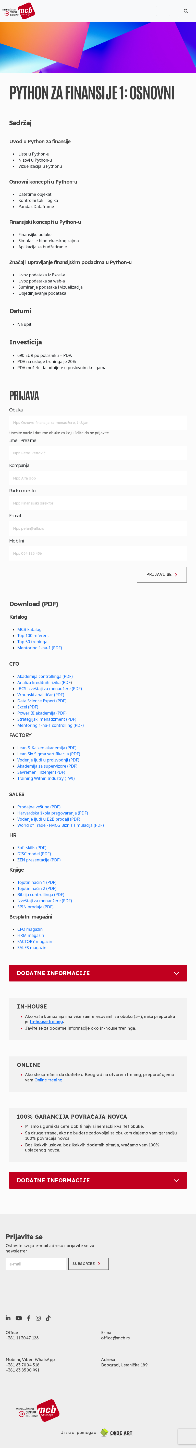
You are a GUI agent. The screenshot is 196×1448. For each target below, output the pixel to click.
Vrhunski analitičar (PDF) (40, 694)
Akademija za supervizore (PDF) (47, 766)
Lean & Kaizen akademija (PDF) (46, 748)
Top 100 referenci (34, 635)
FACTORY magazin (34, 941)
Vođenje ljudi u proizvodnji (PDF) (48, 760)
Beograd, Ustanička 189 (124, 1364)
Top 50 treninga (32, 641)
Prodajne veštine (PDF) (38, 807)
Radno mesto (22, 491)
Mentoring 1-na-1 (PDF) (39, 648)
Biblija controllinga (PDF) (40, 894)
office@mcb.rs (115, 1337)
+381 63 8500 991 (23, 1370)
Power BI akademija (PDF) (42, 713)
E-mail (15, 516)
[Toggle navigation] (163, 11)
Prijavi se (161, 574)
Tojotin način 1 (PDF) (36, 882)
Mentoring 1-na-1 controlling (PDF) (50, 725)
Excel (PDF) (27, 707)
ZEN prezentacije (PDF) (38, 860)
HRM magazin (30, 935)
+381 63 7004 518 (23, 1364)
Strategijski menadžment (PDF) (46, 719)
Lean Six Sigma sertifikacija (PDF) (48, 754)
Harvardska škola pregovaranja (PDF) (52, 813)
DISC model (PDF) (34, 854)
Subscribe (86, 1263)
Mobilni (16, 541)
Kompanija (19, 465)
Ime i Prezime (22, 440)
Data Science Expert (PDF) (41, 701)
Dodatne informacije (98, 973)
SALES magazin (31, 947)
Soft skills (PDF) (31, 847)
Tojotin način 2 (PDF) (36, 888)
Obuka (15, 410)
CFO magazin (30, 929)
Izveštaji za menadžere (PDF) (44, 900)
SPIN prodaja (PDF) (35, 907)
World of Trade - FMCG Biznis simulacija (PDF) (60, 825)
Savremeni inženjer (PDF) (41, 772)
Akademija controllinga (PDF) (45, 676)
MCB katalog (29, 629)
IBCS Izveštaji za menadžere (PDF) (49, 688)
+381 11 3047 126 (22, 1337)
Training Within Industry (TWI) (46, 778)
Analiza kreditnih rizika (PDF (44, 682)
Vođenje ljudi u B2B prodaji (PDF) (48, 819)
